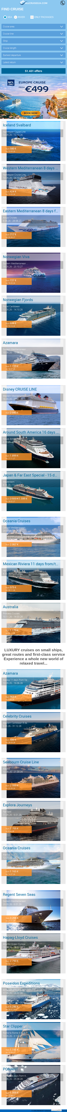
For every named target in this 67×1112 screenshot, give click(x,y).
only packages (43, 17)
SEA (9, 17)
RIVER (21, 17)
